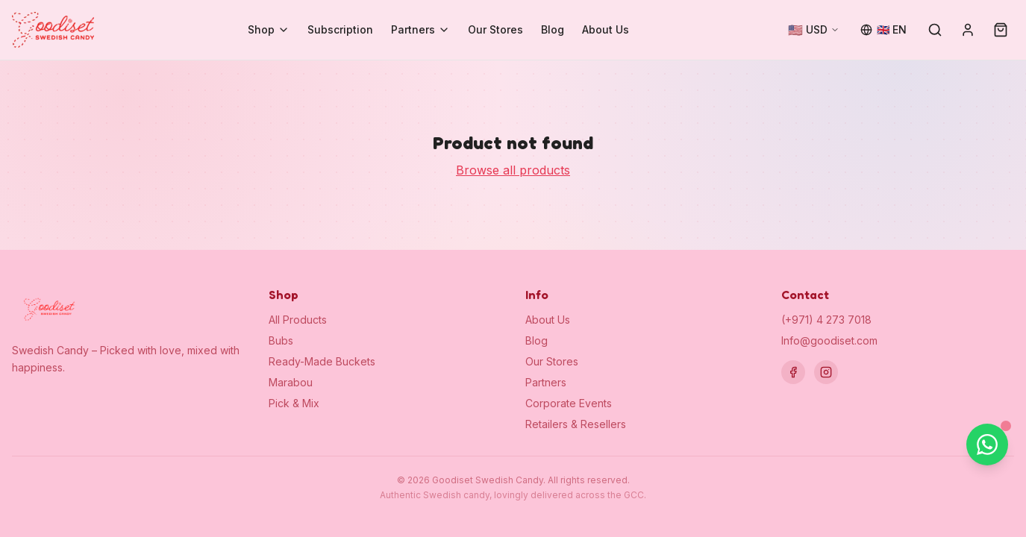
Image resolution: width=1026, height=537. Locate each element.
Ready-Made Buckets (322, 361)
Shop (269, 29)
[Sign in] (967, 29)
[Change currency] (813, 30)
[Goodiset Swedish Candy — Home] (53, 30)
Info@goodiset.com (829, 340)
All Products (298, 319)
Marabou (291, 382)
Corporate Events (568, 403)
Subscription (340, 29)
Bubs (281, 340)
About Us (605, 29)
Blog (552, 29)
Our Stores (495, 29)
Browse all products (513, 170)
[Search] (935, 29)
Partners (420, 29)
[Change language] (883, 29)
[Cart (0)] (1000, 29)
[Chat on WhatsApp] (987, 444)
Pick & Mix (294, 403)
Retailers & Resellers (575, 424)
